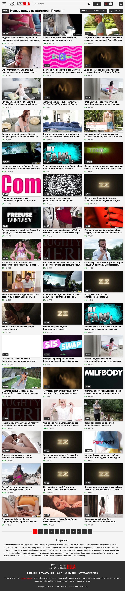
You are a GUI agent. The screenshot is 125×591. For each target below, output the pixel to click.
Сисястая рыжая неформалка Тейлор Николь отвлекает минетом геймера (61, 231)
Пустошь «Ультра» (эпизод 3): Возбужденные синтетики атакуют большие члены (19, 360)
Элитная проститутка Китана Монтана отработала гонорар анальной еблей (62, 135)
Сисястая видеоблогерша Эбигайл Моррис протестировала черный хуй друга (20, 135)
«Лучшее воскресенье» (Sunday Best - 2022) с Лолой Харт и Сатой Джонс (61, 103)
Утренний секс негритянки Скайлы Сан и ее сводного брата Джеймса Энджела (62, 167)
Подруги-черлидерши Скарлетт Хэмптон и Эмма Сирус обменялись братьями (60, 360)
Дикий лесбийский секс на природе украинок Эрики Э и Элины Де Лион (102, 71)
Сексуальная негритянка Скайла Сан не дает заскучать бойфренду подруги (62, 263)
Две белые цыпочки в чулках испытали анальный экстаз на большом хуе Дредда (17, 456)
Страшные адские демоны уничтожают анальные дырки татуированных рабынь (58, 199)
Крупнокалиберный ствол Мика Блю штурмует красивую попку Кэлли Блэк (103, 231)
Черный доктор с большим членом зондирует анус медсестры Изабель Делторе (61, 424)
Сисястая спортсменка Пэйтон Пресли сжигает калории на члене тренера (103, 392)
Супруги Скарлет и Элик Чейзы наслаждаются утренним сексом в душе (19, 71)
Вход (59, 573)
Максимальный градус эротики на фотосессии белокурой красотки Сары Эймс (103, 135)
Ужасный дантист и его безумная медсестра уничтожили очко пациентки (59, 39)
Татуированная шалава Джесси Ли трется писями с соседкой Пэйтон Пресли (60, 456)
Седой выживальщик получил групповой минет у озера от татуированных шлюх (99, 424)
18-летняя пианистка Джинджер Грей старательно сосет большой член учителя (20, 295)
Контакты (70, 573)
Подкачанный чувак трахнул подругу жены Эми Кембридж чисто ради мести (20, 424)
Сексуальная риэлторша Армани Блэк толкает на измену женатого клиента (103, 488)
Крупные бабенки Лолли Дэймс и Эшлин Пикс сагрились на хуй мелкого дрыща (21, 103)
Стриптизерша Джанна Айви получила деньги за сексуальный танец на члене (62, 295)
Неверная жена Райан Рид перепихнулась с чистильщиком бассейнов (100, 520)
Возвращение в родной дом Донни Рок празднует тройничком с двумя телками (21, 231)
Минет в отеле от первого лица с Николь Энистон (18, 328)
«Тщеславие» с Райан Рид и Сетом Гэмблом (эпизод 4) (60, 520)
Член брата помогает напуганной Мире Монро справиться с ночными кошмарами (102, 103)
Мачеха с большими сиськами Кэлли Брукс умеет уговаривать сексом (102, 328)
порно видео (26, 578)
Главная (32, 573)
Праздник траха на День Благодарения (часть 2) (96, 295)
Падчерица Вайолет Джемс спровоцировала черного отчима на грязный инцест (20, 520)
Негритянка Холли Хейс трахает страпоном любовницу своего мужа (102, 199)
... (84, 532)
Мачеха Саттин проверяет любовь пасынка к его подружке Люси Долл (102, 456)
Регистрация (46, 573)
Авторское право (88, 573)
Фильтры (116, 11)
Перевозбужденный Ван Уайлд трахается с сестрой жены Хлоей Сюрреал (59, 488)
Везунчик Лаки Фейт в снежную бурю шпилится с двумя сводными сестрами (62, 71)
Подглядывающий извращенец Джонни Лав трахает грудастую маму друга (20, 392)
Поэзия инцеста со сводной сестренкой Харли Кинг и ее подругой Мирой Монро (102, 360)
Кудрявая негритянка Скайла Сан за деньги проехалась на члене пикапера (21, 167)
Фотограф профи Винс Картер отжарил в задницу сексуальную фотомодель (103, 263)
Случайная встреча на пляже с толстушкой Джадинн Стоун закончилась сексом (17, 488)
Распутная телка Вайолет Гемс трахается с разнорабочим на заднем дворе (20, 263)
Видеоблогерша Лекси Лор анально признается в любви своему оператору (21, 39)
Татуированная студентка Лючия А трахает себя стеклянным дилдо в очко (60, 392)
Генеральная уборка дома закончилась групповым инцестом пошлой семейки (19, 199)
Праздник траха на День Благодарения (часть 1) (55, 328)
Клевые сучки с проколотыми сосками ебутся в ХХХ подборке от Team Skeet (103, 167)
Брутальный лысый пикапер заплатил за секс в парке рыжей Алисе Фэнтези (103, 39)
